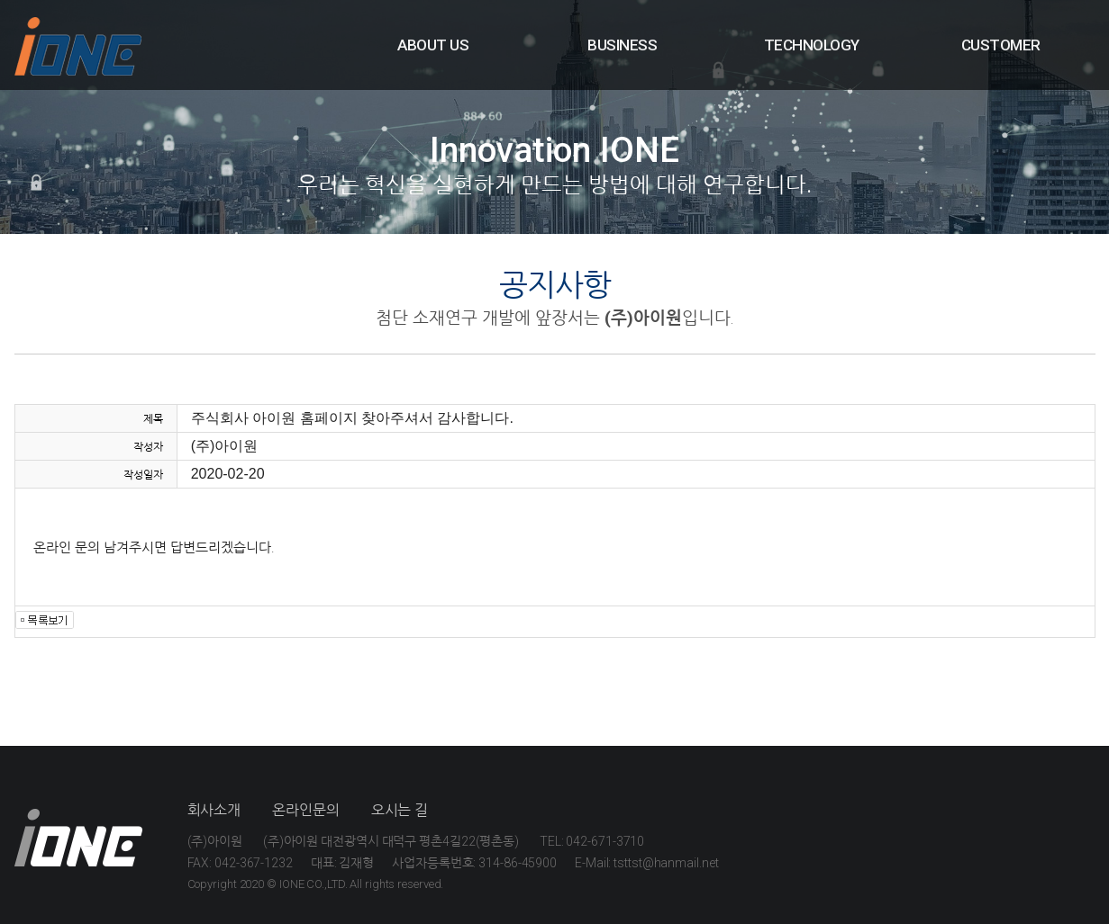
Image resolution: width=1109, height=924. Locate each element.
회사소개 (214, 810)
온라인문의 (306, 810)
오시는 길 (400, 810)
